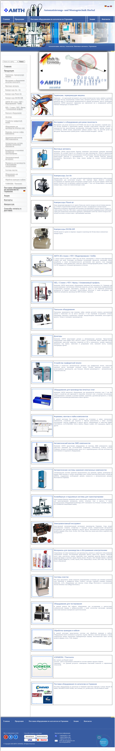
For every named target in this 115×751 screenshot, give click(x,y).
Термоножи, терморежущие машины (14, 75)
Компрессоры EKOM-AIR (14, 98)
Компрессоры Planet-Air (13, 94)
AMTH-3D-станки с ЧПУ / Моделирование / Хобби (14, 102)
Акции (92, 19)
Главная (6, 19)
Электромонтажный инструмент (12, 158)
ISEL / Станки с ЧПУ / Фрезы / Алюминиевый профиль (15, 108)
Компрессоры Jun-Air (63, 176)
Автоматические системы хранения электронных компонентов (14, 144)
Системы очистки (11, 170)
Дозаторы (8, 117)
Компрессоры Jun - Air (13, 90)
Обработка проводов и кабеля (15, 179)
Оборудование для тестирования (11, 175)
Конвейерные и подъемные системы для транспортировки (14, 151)
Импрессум (9, 204)
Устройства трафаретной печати (13, 121)
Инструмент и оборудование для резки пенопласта (15, 81)
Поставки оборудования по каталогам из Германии (15, 189)
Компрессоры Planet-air (64, 202)
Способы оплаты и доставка (12, 209)
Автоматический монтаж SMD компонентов (13, 138)
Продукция (9, 71)
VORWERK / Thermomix (13, 183)
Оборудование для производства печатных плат (15, 127)
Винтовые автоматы (12, 86)
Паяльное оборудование (13, 113)
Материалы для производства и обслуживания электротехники (15, 164)
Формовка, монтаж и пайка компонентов (14, 132)
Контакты (106, 19)
